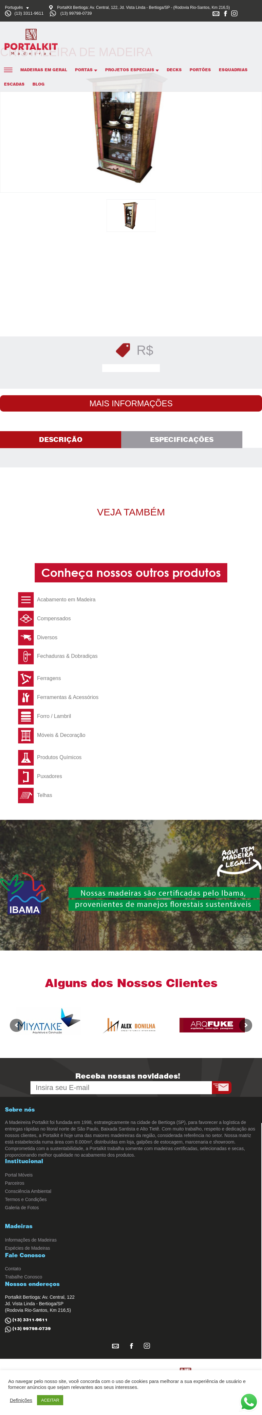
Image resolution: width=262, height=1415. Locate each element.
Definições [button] (21, 1400)
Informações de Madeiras (31, 1240)
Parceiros (14, 1183)
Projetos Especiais (132, 69)
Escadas (14, 84)
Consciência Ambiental (28, 1191)
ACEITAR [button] (50, 1400)
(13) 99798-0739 (76, 13)
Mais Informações (131, 403)
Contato (13, 1268)
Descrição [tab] (61, 439)
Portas (86, 69)
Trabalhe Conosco (23, 1276)
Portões (200, 69)
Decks (174, 69)
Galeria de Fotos (22, 1207)
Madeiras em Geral (43, 69)
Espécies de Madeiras (27, 1248)
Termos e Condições (26, 1199)
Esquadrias (233, 69)
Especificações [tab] (182, 439)
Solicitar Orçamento (132, 368)
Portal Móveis (19, 1175)
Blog (38, 84)
